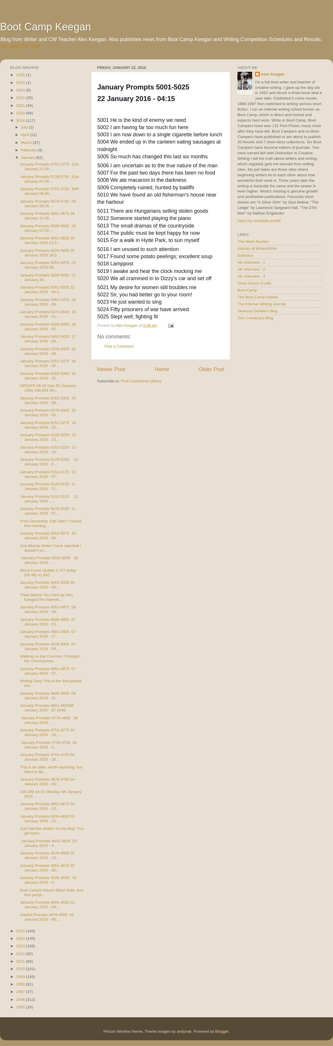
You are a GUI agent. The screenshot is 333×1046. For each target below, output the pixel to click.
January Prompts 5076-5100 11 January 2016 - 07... (48, 511)
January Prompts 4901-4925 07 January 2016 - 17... (48, 634)
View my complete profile (259, 221)
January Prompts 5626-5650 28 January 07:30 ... (48, 228)
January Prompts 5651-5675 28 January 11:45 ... (47, 215)
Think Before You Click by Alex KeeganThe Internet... (46, 597)
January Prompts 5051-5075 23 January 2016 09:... (48, 264)
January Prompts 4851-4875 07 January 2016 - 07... (48, 671)
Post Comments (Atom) (141, 381)
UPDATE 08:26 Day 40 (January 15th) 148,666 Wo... (48, 387)
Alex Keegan (272, 74)
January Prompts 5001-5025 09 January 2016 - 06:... (47, 584)
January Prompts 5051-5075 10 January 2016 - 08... (48, 535)
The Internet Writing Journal (261, 304)
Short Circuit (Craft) (254, 283)
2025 (21, 82)
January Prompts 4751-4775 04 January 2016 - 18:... (47, 732)
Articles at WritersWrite (257, 248)
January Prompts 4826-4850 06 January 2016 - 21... (48, 695)
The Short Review (252, 241)
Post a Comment (119, 346)
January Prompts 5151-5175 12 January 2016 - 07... (48, 474)
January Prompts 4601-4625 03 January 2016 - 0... (48, 843)
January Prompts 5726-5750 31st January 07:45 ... (49, 179)
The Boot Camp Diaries (257, 297)
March (27, 142)
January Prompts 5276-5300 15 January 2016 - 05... (48, 412)
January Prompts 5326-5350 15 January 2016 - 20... (48, 375)
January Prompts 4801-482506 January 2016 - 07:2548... (47, 707)
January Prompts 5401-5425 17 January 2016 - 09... (48, 338)
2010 (21, 969)
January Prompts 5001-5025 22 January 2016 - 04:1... (47, 289)
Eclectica (245, 255)
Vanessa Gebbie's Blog (257, 311)
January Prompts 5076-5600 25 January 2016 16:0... (47, 252)
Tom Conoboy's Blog (255, 318)
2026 (21, 75)
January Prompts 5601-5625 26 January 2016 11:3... (47, 240)
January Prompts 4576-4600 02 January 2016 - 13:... (47, 855)
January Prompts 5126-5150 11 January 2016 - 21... (48, 486)
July (25, 127)
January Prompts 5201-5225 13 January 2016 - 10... (48, 449)
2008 (21, 984)
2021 (21, 105)
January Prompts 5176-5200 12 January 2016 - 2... (49, 461)
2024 (21, 90)
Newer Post (111, 369)
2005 (21, 1007)
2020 (21, 113)
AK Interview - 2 (251, 269)
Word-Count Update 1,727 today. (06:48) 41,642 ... (48, 572)
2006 (21, 999)
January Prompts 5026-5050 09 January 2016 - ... (49, 560)
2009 (21, 977)
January (28, 157)
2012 (21, 954)
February (29, 150)
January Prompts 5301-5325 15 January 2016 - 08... (48, 400)
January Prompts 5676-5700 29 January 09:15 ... (48, 203)
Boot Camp (247, 290)
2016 (21, 120)
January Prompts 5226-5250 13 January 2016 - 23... (48, 437)
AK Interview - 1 (251, 262)
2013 (21, 946)
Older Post (211, 369)
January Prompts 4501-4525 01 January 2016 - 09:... (47, 904)
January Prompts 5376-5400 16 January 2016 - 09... (48, 351)
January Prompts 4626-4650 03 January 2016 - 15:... (47, 818)
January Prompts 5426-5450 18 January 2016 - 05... (48, 326)
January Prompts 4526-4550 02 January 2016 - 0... (48, 880)
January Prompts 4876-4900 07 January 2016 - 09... (48, 646)
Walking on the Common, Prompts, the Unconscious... (51, 658)
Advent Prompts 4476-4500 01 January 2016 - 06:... (47, 917)
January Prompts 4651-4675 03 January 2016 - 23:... (47, 806)
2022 (21, 98)
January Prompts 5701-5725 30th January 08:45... (49, 191)
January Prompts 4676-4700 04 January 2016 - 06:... (47, 781)
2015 (21, 931)
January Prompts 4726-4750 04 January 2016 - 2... (48, 744)
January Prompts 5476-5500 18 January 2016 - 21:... (48, 314)
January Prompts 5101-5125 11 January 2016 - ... (49, 498)
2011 (21, 961)
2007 (21, 992)
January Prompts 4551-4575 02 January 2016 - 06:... (47, 867)
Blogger (221, 1031)
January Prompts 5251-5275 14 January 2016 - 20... (48, 425)
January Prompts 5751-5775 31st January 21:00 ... (49, 166)
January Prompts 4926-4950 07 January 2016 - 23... (48, 621)
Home (162, 369)
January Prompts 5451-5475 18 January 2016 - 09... (48, 302)
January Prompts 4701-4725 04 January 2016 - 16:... (47, 757)
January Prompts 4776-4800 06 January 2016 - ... (49, 720)
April (25, 135)
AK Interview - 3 (251, 276)
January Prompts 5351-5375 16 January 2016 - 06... (48, 363)
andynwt (184, 1031)
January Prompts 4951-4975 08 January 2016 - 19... (48, 609)
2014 (21, 938)
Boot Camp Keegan (45, 27)
